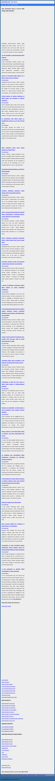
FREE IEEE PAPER (6, 606)
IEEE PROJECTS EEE (7, 743)
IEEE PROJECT (14, 4)
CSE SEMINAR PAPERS (7, 726)
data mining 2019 (6, 765)
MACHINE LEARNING (7, 759)
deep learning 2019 (6, 767)
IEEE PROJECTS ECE (7, 739)
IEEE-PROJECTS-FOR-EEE (8, 705)
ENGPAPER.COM (41, 775)
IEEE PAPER (14, 2)
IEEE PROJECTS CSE (7, 741)
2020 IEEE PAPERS (6, 697)
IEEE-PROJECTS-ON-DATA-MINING (10, 714)
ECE (5, 4)
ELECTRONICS (5, 750)
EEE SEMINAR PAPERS (7, 731)
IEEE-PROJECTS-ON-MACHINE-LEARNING (12, 718)
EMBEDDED (5, 748)
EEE (9, 4)
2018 (15, 697)
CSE (2, 4)
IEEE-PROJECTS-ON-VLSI (8, 720)
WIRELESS (4, 754)
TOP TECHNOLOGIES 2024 (8, 693)
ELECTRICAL (5, 756)
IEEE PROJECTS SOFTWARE (9, 710)
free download (13, 78)
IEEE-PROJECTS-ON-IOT (8, 712)
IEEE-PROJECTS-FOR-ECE (8, 707)
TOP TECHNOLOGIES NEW (8, 686)
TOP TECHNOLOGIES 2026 (8, 688)
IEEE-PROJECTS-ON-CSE (8, 703)
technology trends (6, 695)
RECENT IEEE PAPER (7, 684)
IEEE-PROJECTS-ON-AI (7, 716)
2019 (13, 697)
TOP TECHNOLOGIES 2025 (8, 690)
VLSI (3, 752)
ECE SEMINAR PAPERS (7, 729)
